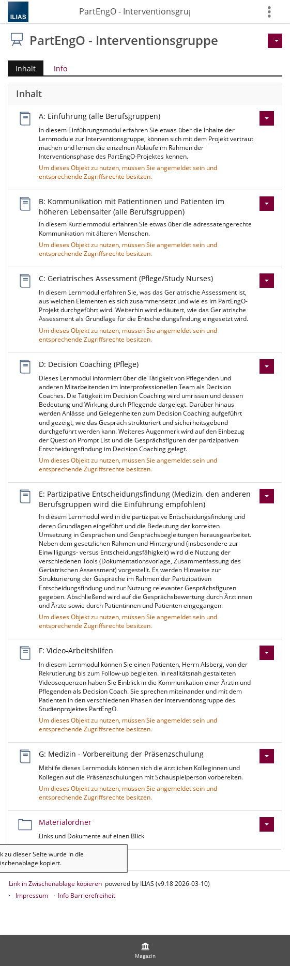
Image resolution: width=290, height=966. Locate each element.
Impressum (32, 895)
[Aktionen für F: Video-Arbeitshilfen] (267, 653)
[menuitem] (145, 950)
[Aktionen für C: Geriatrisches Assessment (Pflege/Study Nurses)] (267, 280)
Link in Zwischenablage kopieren (55, 883)
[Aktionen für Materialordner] (267, 824)
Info (60, 68)
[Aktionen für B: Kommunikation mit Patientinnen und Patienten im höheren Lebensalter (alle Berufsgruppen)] (267, 203)
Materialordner (65, 822)
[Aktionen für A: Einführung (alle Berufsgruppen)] (267, 118)
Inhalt (22, 68)
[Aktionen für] (275, 41)
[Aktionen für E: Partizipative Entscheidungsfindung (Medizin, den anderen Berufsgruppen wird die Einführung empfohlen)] (267, 496)
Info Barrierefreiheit (86, 895)
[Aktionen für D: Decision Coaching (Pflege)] (267, 366)
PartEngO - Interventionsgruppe (134, 11)
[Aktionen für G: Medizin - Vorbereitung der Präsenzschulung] (267, 756)
